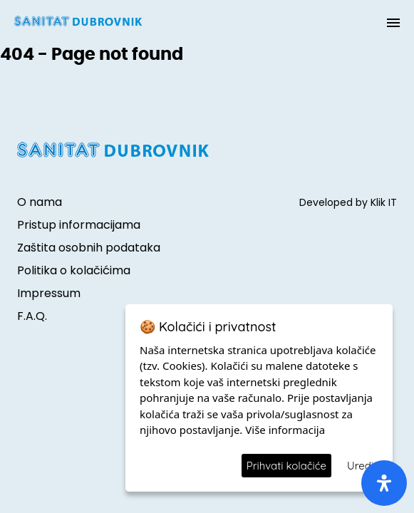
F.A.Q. (32, 316)
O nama (39, 202)
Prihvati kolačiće (286, 465)
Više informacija (285, 430)
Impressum (49, 293)
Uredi (360, 465)
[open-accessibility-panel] (384, 483)
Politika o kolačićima (73, 270)
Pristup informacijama (78, 225)
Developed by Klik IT (348, 202)
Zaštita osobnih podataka (88, 247)
